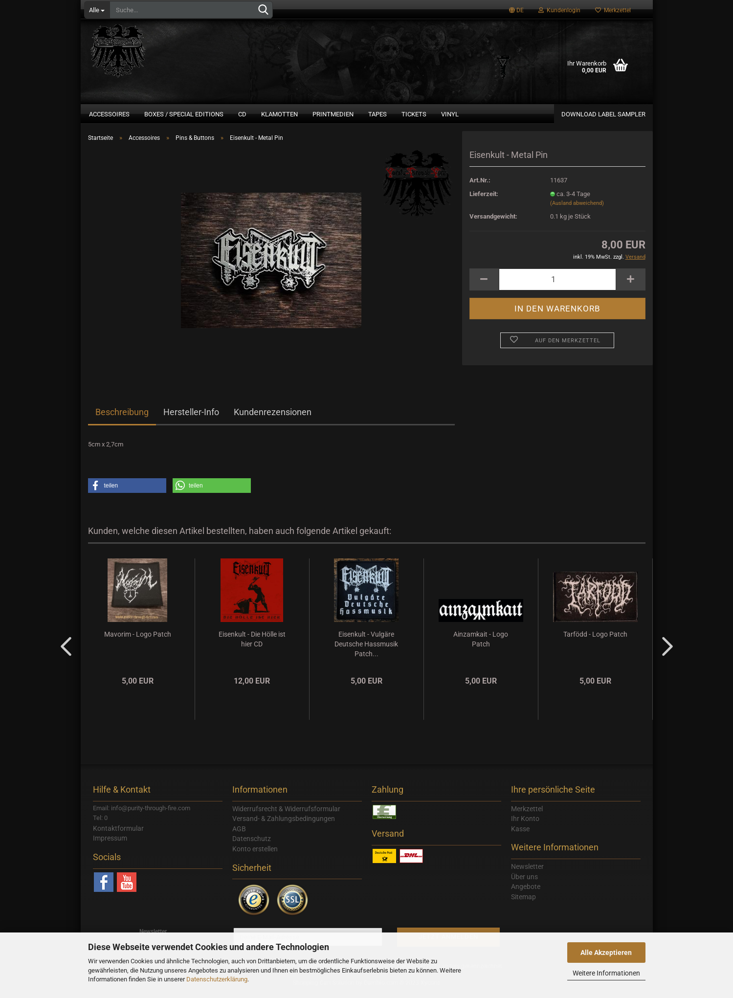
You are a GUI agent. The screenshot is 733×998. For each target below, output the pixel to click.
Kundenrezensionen (272, 418)
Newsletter (527, 872)
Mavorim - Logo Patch (137, 640)
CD (242, 114)
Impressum (110, 844)
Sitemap (523, 903)
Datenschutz (251, 844)
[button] (127, 491)
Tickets (413, 114)
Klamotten (279, 114)
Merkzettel (613, 10)
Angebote (525, 892)
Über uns (524, 883)
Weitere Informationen (606, 973)
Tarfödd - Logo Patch (595, 640)
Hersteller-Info (191, 418)
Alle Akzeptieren (606, 952)
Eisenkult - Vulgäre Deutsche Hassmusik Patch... (366, 650)
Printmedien (333, 114)
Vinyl (450, 114)
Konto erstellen (255, 855)
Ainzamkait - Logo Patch (480, 645)
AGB (239, 835)
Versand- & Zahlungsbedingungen (283, 824)
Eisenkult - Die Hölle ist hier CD (252, 645)
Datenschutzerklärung (216, 979)
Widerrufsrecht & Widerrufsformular (286, 815)
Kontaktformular (118, 834)
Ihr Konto (525, 824)
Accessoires (109, 114)
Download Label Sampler (603, 114)
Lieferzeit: (483, 199)
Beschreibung (122, 418)
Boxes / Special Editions (183, 114)
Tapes (377, 114)
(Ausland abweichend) (577, 209)
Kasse (520, 835)
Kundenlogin (559, 10)
